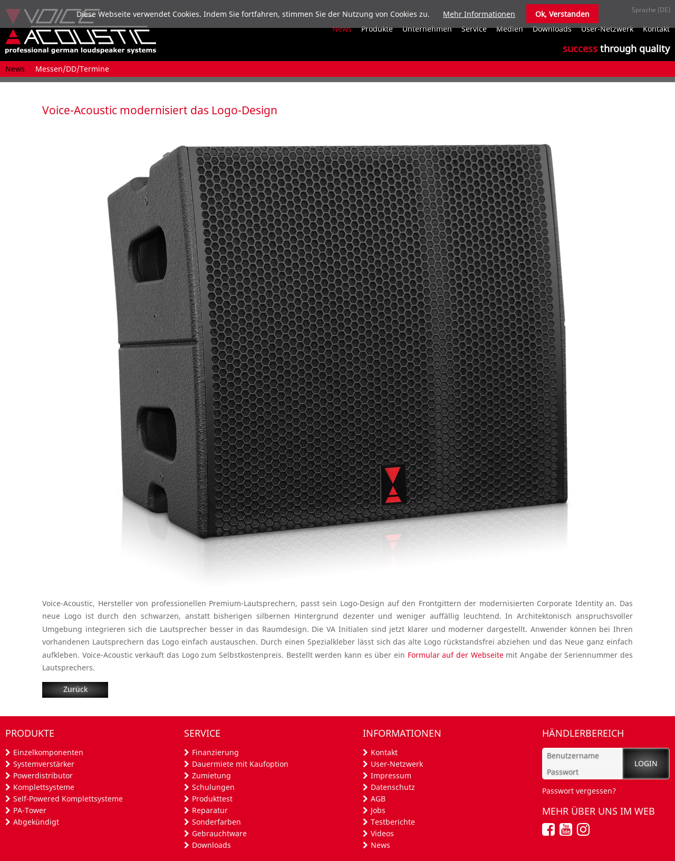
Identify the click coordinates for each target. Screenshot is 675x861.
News (380, 845)
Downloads (211, 845)
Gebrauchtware (219, 833)
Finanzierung (215, 752)
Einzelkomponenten (48, 752)
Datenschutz (393, 787)
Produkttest (212, 799)
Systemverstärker (43, 764)
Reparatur (210, 810)
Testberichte (393, 822)
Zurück (75, 689)
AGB (378, 799)
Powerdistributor (43, 775)
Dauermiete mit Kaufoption (240, 764)
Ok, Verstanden (562, 14)
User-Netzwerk (397, 764)
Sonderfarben (216, 822)
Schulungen (213, 787)
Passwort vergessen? (579, 791)
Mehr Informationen (479, 14)
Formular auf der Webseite (456, 655)
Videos (382, 833)
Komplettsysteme (43, 787)
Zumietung (211, 775)
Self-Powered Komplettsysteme (68, 799)
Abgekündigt (36, 822)
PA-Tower (29, 810)
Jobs (378, 810)
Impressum (391, 775)
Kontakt (384, 752)
